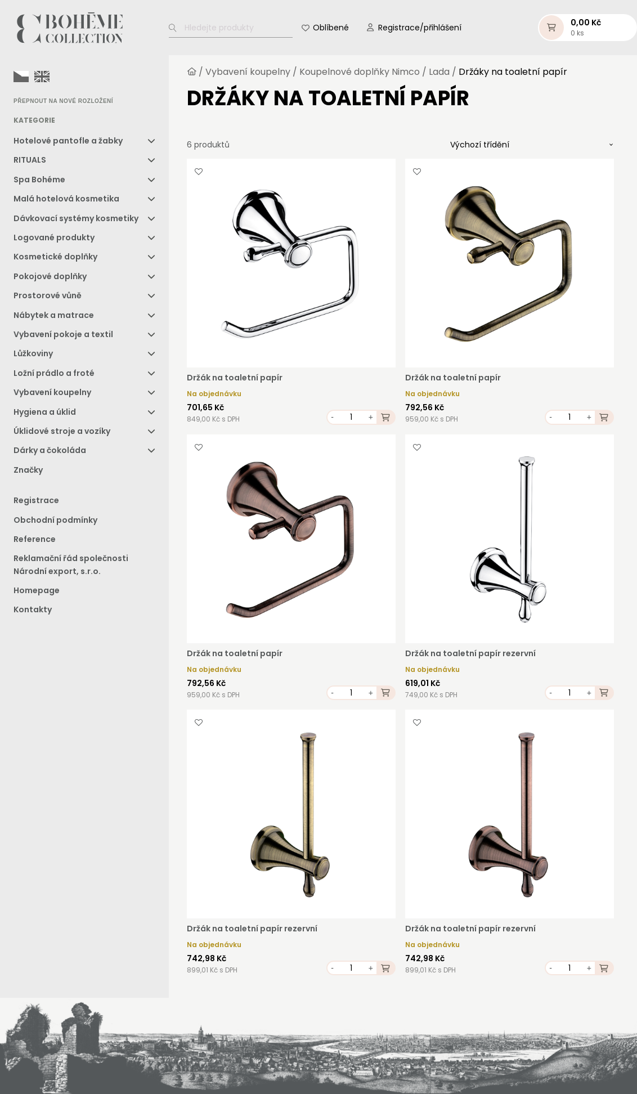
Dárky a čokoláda (50, 450)
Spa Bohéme (39, 179)
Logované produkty (54, 237)
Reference (35, 539)
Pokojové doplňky (50, 276)
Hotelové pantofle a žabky (68, 140)
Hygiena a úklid (45, 412)
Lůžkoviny (33, 353)
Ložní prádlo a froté (54, 373)
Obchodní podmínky (55, 520)
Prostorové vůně (48, 295)
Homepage (37, 590)
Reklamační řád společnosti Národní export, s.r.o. (71, 564)
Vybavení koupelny (52, 392)
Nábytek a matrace (54, 315)
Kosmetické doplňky (55, 256)
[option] (42, 76)
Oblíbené (331, 27)
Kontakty (33, 609)
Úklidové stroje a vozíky (62, 431)
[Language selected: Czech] (34, 76)
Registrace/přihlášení (419, 27)
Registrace (36, 500)
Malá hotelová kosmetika (66, 198)
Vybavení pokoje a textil (63, 334)
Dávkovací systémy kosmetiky (76, 218)
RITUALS (30, 159)
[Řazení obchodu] (532, 144)
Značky (28, 470)
